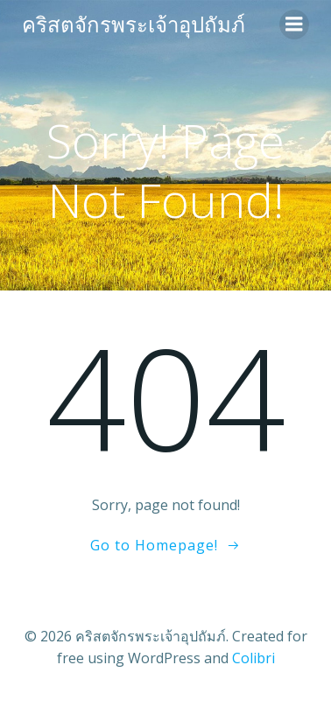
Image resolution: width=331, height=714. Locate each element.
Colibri (253, 658)
